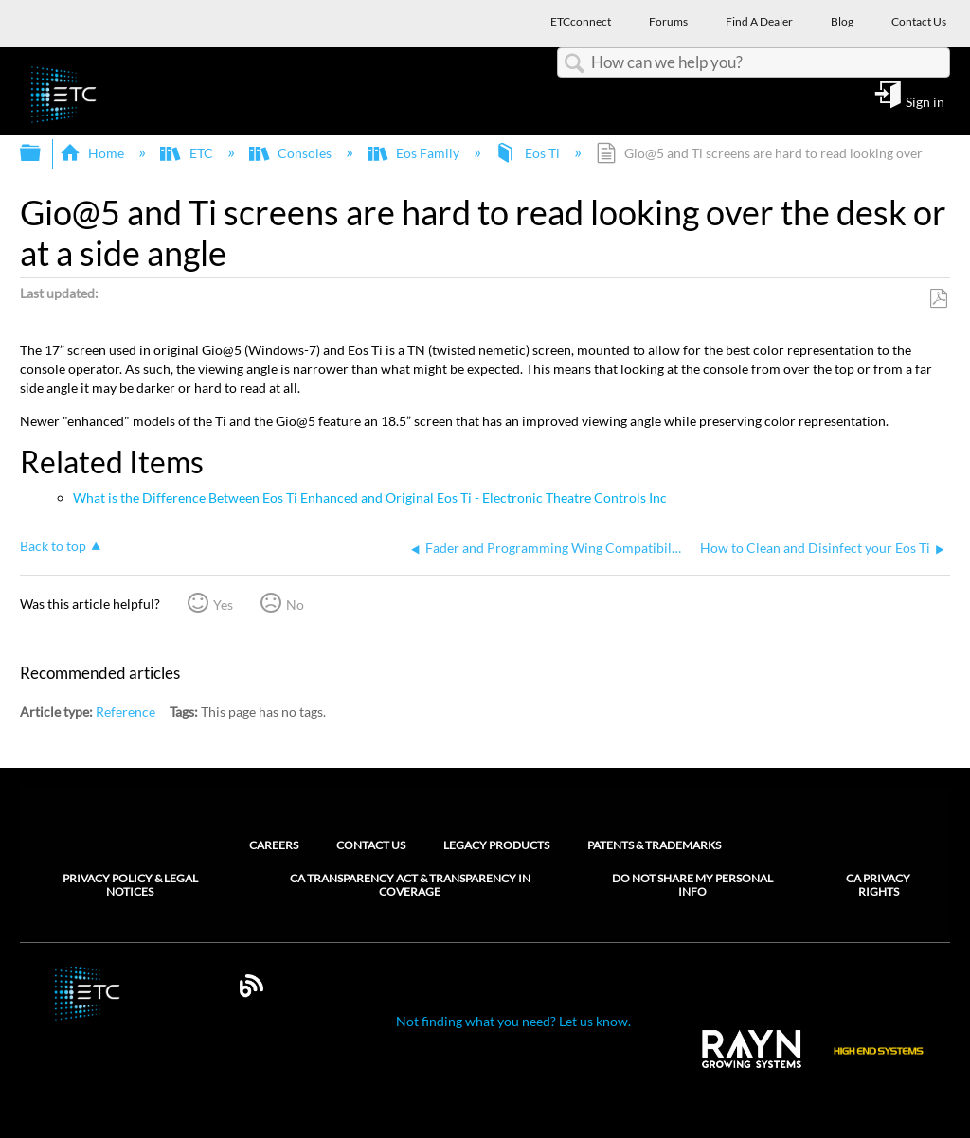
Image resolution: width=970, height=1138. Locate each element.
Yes (223, 604)
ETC (187, 153)
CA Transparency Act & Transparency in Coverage (410, 885)
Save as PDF (938, 299)
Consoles (291, 153)
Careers (273, 845)
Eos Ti (528, 153)
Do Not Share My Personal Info (692, 885)
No (295, 604)
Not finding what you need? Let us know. (513, 1021)
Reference (125, 711)
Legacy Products (496, 845)
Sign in (925, 101)
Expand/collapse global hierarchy (43, 153)
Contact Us (370, 845)
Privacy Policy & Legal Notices (130, 885)
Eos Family (415, 153)
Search (574, 64)
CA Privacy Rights (878, 885)
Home (93, 153)
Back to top (53, 546)
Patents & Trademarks (654, 845)
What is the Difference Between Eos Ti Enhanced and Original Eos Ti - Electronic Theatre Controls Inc (370, 497)
